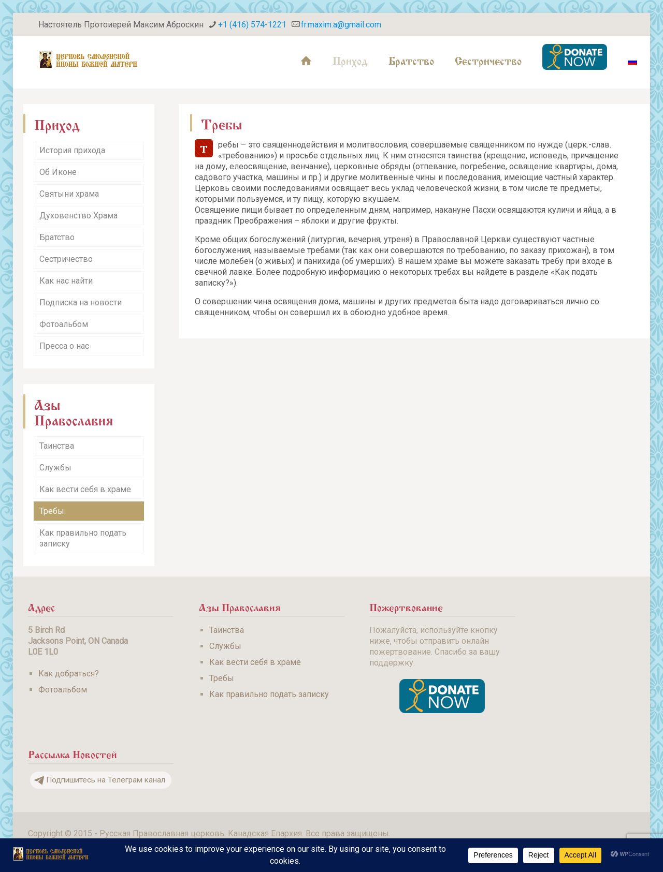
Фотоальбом (63, 324)
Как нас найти (66, 281)
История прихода (72, 150)
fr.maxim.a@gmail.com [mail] (341, 24)
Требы (51, 511)
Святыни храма (69, 194)
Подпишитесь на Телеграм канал (99, 780)
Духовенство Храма (78, 215)
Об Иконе (58, 172)
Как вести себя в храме (85, 489)
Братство (57, 237)
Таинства (56, 446)
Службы (55, 467)
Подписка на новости (80, 302)
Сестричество (66, 259)
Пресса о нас (64, 346)
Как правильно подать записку (82, 538)
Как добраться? (68, 673)
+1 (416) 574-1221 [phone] (252, 24)
